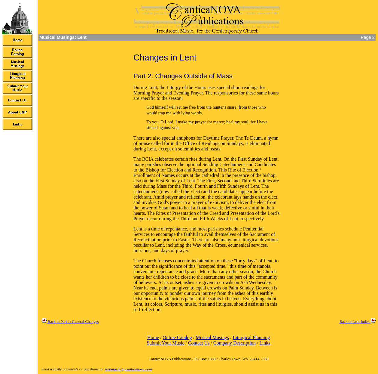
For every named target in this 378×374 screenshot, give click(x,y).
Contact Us (199, 342)
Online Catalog (177, 337)
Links (264, 342)
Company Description (234, 342)
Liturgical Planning (251, 337)
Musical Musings (212, 337)
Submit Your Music (165, 342)
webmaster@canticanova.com (128, 369)
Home (153, 337)
